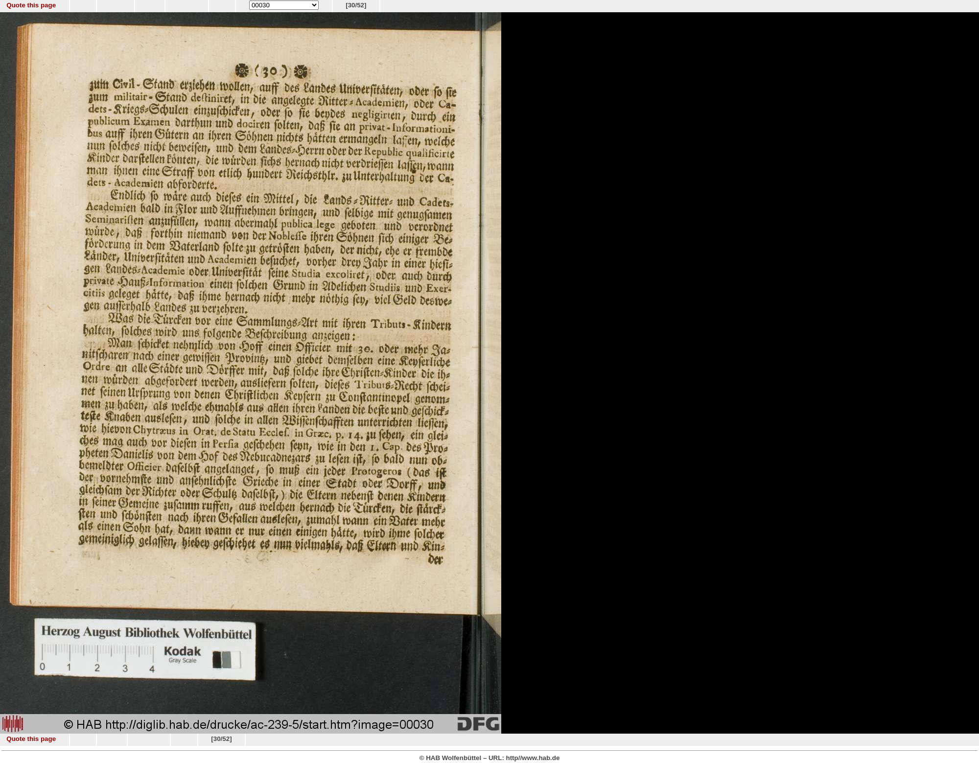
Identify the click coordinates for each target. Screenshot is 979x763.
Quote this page (31, 5)
